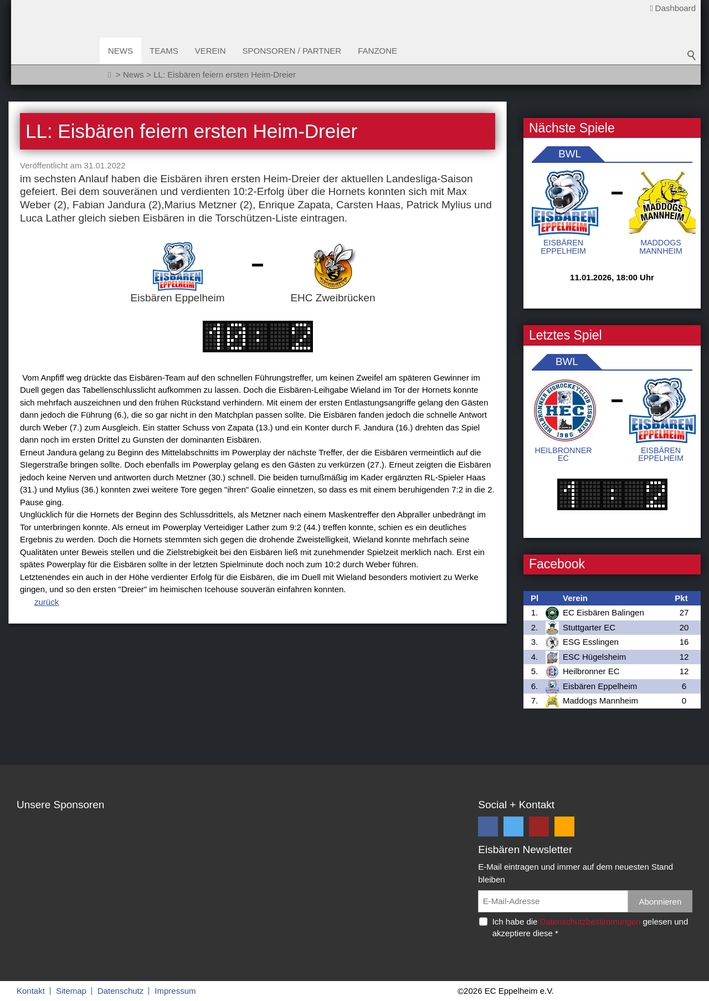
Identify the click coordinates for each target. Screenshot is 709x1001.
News (120, 50)
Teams (164, 50)
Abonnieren (660, 901)
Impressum (175, 990)
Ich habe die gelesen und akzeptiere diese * (590, 927)
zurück (46, 602)
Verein (210, 50)
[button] (488, 826)
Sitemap (71, 990)
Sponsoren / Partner (292, 50)
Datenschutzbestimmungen (590, 921)
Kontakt (31, 990)
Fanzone (377, 50)
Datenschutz (120, 990)
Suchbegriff (692, 55)
